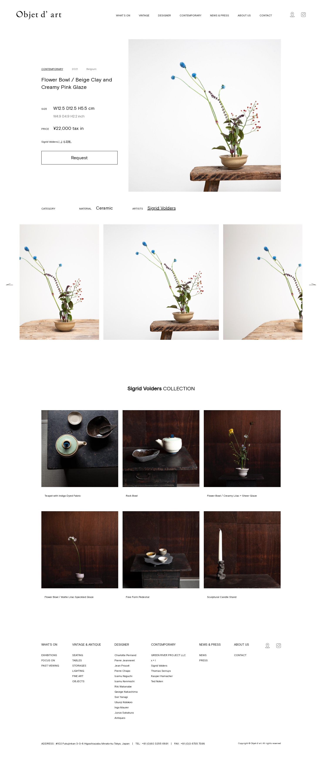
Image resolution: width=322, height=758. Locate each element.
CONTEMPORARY (52, 69)
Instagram (303, 14)
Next (312, 284)
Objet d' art (38, 15)
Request (79, 157)
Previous (9, 284)
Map (292, 14)
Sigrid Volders (161, 207)
